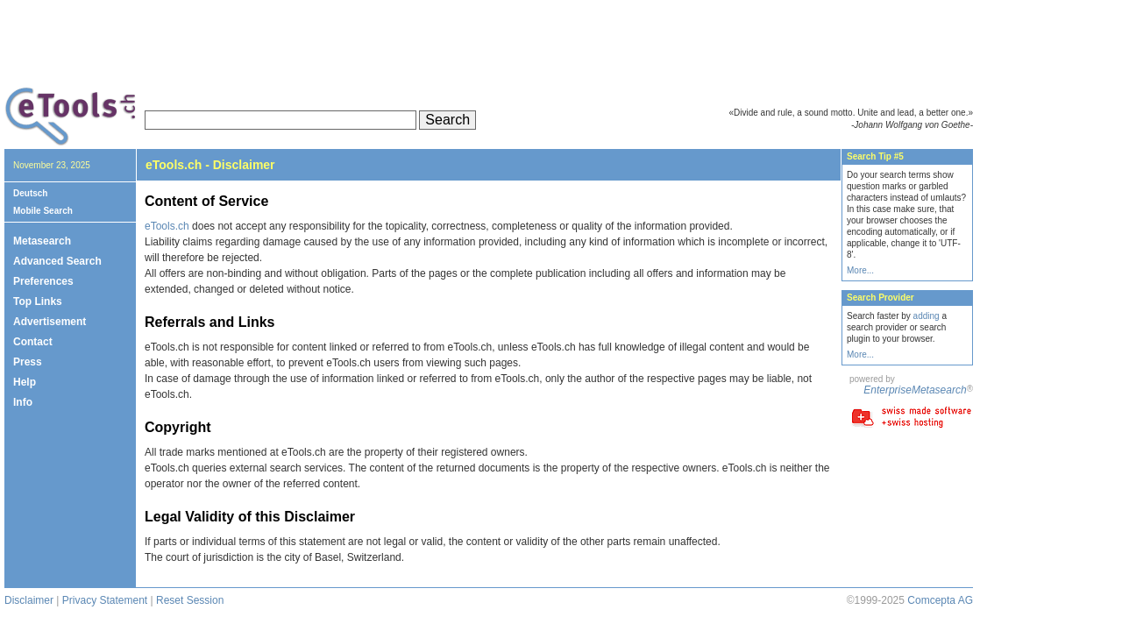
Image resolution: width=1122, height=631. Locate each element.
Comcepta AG (940, 600)
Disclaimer (28, 600)
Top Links (37, 301)
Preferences (43, 281)
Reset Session (190, 600)
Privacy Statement (104, 600)
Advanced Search (57, 261)
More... (860, 270)
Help (24, 382)
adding (926, 316)
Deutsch (30, 193)
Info (22, 402)
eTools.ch (167, 226)
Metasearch (42, 241)
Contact (33, 342)
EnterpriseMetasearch (914, 390)
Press (27, 362)
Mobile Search (43, 211)
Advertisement (49, 322)
